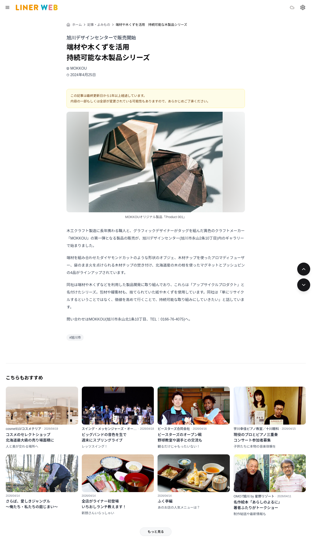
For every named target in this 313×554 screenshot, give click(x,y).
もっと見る (162, 528)
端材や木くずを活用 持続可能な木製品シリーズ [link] (158, 25)
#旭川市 (81, 337)
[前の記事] (303, 269)
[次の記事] (303, 284)
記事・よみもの (105, 25)
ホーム (80, 25)
